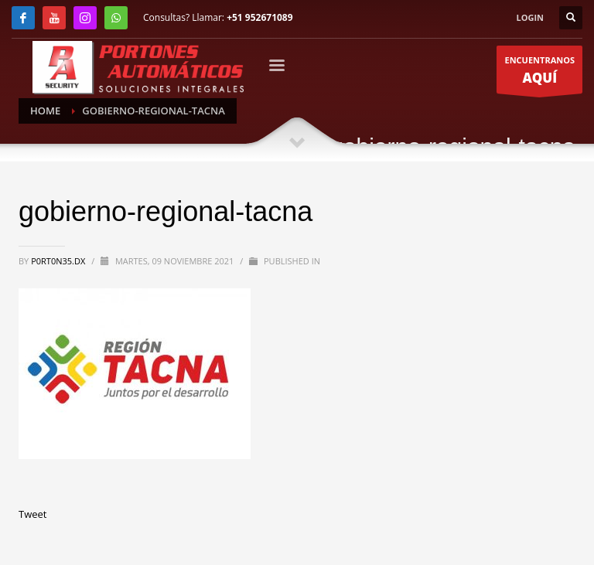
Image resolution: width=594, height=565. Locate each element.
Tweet (32, 514)
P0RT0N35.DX (59, 261)
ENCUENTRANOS (539, 74)
